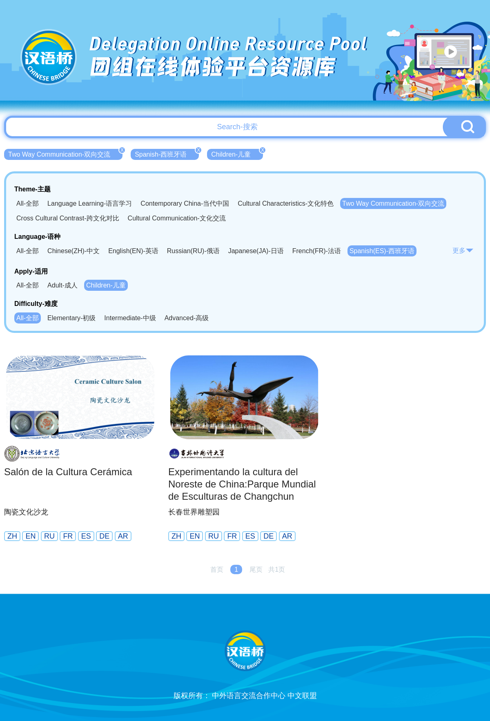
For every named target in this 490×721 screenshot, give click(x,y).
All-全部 (27, 203)
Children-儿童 (237, 153)
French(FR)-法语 (316, 250)
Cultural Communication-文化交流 (177, 218)
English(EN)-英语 (133, 250)
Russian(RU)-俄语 (193, 250)
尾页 (256, 569)
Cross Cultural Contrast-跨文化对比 (67, 218)
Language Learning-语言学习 (89, 203)
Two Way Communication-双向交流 (65, 153)
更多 (463, 250)
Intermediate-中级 (130, 317)
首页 (216, 569)
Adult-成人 (62, 285)
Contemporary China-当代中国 (184, 203)
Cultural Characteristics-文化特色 (286, 203)
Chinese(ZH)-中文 (73, 250)
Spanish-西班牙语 (167, 153)
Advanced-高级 (187, 317)
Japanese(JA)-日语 (256, 250)
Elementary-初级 (71, 317)
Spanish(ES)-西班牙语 (382, 250)
